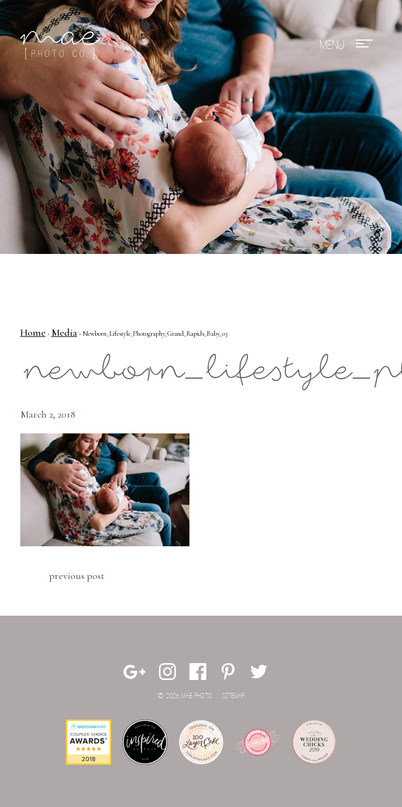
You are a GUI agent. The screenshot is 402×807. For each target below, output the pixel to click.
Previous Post (76, 575)
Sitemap (233, 696)
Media (64, 332)
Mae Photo (62, 45)
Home (33, 332)
